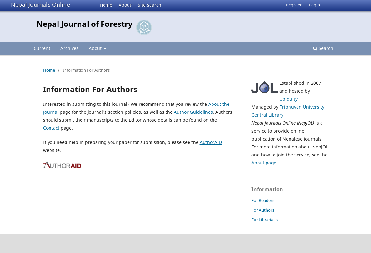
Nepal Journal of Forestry (84, 23)
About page (263, 163)
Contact (51, 128)
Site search (149, 5)
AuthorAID (211, 142)
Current (42, 48)
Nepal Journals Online (40, 4)
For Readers (262, 200)
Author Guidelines (193, 112)
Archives (69, 48)
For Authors (262, 210)
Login (314, 5)
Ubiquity (288, 99)
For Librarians (264, 219)
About (125, 5)
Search (323, 48)
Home (106, 5)
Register (294, 5)
